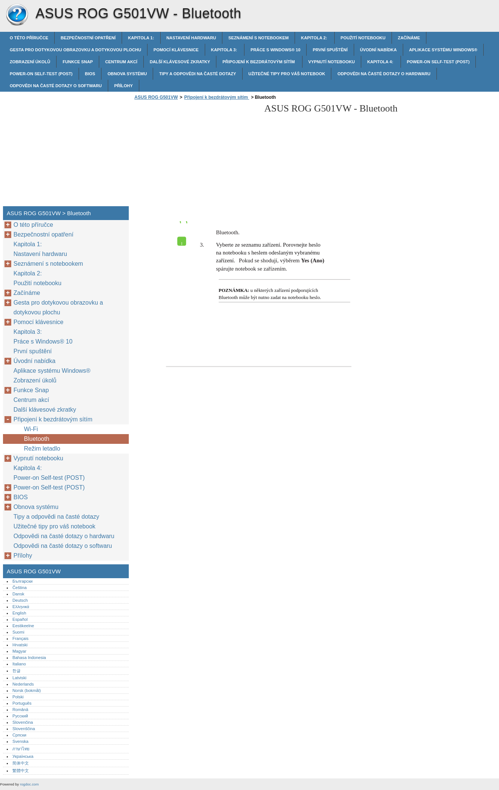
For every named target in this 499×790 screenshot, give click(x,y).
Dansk (18, 594)
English (19, 613)
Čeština (19, 587)
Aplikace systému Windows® (443, 50)
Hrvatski (19, 645)
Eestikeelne (23, 625)
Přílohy (123, 85)
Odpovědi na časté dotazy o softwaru (56, 85)
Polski (18, 697)
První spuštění (330, 50)
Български (22, 581)
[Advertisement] (195, 155)
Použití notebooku (363, 38)
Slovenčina (22, 722)
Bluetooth (37, 439)
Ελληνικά (20, 606)
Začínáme (409, 38)
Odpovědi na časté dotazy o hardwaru (383, 73)
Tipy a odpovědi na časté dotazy (197, 73)
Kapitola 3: (224, 50)
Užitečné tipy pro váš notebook (287, 73)
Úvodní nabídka (378, 50)
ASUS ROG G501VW (17, 15)
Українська (22, 756)
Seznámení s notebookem (258, 38)
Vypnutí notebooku (331, 62)
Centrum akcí (121, 62)
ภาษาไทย (21, 749)
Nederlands (23, 684)
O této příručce (29, 38)
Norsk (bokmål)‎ (26, 690)
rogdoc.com (29, 784)
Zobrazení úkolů (30, 62)
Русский (20, 716)
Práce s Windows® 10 (275, 50)
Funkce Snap (78, 62)
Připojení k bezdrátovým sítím (259, 62)
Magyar (19, 651)
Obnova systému (127, 73)
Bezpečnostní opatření (88, 38)
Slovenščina (23, 728)
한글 (16, 670)
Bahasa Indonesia (29, 657)
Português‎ (21, 703)
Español (19, 619)
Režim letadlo (42, 448)
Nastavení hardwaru (191, 38)
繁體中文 (20, 770)
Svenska (20, 741)
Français (20, 638)
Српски (19, 735)
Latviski (19, 677)
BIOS (90, 73)
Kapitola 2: (314, 38)
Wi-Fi (31, 429)
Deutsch (20, 600)
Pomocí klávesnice (176, 50)
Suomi (18, 632)
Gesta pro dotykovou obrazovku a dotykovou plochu (75, 50)
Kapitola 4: (381, 62)
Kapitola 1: (141, 38)
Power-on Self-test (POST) (438, 62)
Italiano (19, 664)
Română (20, 709)
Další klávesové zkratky (180, 62)
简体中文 (20, 763)
